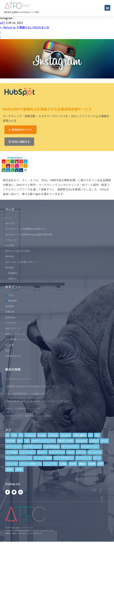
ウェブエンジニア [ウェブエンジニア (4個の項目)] (32, 446)
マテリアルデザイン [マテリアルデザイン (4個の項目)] (64, 457)
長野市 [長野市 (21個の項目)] (10, 469)
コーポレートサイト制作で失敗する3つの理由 (28, 416)
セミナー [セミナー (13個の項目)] (42, 452)
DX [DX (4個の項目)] (21, 435)
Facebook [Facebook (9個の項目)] (30, 435)
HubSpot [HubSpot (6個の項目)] (53, 435)
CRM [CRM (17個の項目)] (14, 435)
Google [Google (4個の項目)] (41, 435)
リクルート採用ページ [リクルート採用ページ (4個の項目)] (30, 463)
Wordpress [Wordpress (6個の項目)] (81, 440)
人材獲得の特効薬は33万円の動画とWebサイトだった (32, 386)
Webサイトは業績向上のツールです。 (24, 408)
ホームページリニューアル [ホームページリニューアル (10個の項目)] (19, 457)
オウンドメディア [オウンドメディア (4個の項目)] (70, 446)
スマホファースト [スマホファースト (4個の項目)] (90, 446)
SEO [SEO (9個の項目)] (97, 435)
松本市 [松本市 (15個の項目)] (73, 463)
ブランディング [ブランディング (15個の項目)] (57, 452)
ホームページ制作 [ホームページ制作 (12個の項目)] (43, 457)
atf (1, 23)
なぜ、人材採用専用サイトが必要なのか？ (26, 393)
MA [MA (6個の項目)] (90, 435)
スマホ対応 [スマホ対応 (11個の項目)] (12, 452)
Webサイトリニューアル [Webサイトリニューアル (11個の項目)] (43, 440)
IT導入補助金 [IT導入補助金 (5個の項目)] (80, 435)
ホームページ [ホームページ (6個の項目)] (95, 452)
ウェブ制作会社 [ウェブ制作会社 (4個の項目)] (51, 446)
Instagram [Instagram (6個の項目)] (65, 435)
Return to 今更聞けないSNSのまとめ (24, 27)
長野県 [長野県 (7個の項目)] (19, 469)
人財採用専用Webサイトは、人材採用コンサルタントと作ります (37, 401)
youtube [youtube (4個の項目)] (94, 440)
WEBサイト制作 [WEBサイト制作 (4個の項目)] (65, 440)
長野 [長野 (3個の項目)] (100, 463)
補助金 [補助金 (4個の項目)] (82, 463)
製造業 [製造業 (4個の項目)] (92, 463)
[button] (107, 8)
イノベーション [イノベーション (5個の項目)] (14, 446)
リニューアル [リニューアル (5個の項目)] (50, 463)
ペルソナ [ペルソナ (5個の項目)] (81, 452)
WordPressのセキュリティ (18, 379)
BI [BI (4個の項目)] (7, 435)
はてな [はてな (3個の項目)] (104, 440)
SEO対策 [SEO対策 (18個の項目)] (11, 440)
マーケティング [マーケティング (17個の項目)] (83, 457)
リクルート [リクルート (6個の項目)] (12, 463)
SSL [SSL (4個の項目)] (27, 440)
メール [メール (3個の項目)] (97, 457)
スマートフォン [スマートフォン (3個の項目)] (27, 452)
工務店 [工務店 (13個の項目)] (63, 463)
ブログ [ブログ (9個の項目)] (70, 452)
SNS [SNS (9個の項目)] (20, 440)
